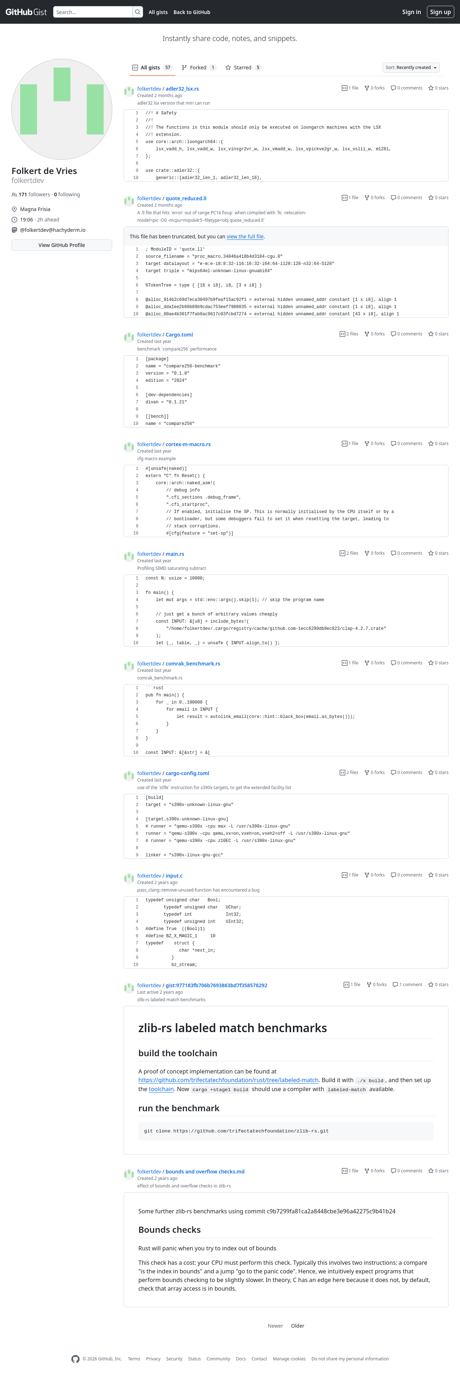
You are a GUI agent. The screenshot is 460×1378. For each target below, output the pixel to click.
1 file (350, 88)
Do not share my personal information (350, 1359)
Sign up (440, 12)
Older (297, 1325)
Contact (259, 1359)
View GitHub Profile (61, 245)
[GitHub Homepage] (75, 1359)
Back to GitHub (192, 12)
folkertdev (149, 88)
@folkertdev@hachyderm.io (53, 229)
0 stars (438, 88)
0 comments (407, 88)
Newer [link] (275, 1325)
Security (174, 1359)
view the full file (245, 236)
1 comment (407, 984)
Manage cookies (289, 1359)
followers (31, 194)
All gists (158, 12)
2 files (349, 334)
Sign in (411, 12)
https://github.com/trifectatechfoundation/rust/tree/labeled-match (228, 1080)
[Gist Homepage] (26, 12)
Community (218, 1359)
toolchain (161, 1089)
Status (194, 1359)
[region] (286, 146)
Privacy (153, 1359)
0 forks (374, 88)
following (67, 194)
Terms (134, 1359)
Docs (241, 1359)
